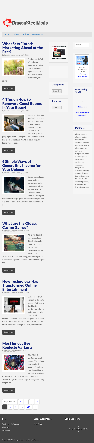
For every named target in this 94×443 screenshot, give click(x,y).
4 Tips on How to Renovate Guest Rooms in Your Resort (22, 103)
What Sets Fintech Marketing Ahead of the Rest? (22, 47)
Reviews (15, 34)
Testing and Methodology (11, 424)
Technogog (82, 107)
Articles (26, 34)
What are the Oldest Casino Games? (19, 225)
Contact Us (6, 430)
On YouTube (38, 424)
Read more (8, 88)
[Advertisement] (63, 6)
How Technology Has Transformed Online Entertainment (20, 285)
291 (28, 407)
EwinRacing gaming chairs (82, 75)
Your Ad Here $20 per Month (78, 429)
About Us (5, 427)
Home (6, 34)
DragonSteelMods (21, 440)
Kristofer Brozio (9, 55)
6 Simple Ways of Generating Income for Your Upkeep (21, 165)
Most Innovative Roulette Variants (17, 345)
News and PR (37, 34)
